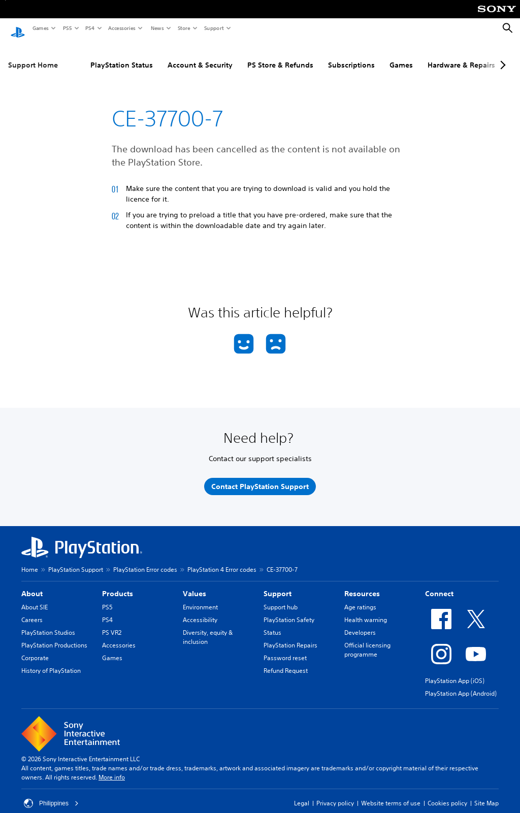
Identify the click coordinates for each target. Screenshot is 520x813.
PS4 (89, 27)
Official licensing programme (367, 640)
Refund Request (286, 661)
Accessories (121, 27)
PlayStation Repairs (290, 635)
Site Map (486, 793)
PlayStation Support (75, 560)
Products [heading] (117, 584)
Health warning (365, 610)
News (157, 27)
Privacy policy (335, 793)
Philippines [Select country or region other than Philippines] (51, 794)
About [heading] (32, 584)
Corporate (35, 648)
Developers (360, 623)
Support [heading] (277, 584)
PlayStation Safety (289, 610)
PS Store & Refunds (280, 55)
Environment (200, 597)
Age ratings (360, 597)
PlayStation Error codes (145, 560)
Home (29, 560)
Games (40, 27)
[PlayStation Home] (17, 28)
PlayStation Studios (48, 623)
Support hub (281, 597)
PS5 (66, 27)
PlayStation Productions (54, 635)
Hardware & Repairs (461, 55)
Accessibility (200, 610)
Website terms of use (390, 793)
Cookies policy (447, 793)
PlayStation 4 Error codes (221, 560)
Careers (32, 610)
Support (213, 27)
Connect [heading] (439, 584)
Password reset (285, 648)
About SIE (34, 597)
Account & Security (200, 55)
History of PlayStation (51, 661)
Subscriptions (351, 55)
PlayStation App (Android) (461, 683)
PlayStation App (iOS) (454, 671)
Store (183, 27)
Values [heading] (194, 584)
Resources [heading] (362, 584)
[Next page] (501, 55)
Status (272, 623)
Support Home (33, 55)
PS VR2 (111, 623)
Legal (301, 793)
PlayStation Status (121, 55)
